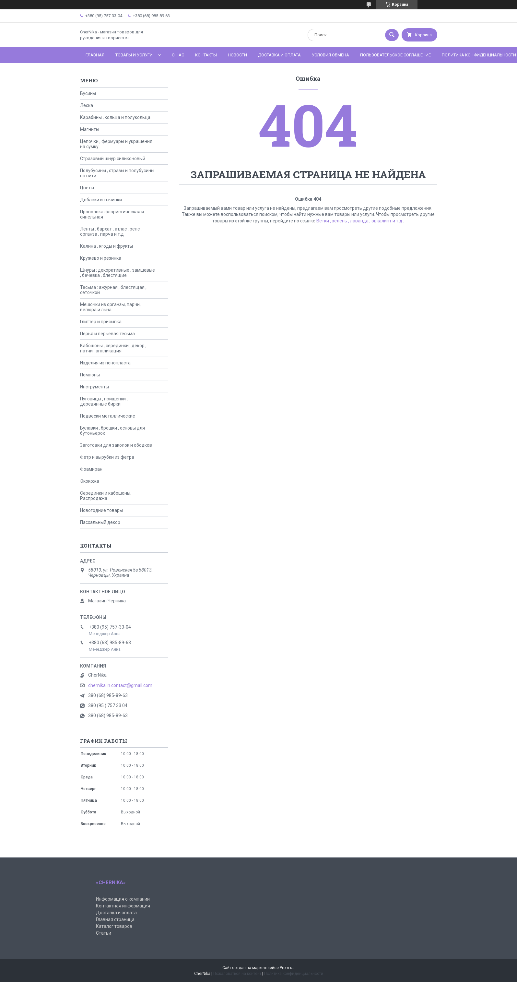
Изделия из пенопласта (105, 362)
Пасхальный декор (100, 522)
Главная (95, 55)
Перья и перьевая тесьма (107, 333)
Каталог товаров (114, 926)
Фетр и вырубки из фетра (107, 457)
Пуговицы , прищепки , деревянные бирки (104, 401)
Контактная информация (123, 905)
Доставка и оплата (279, 55)
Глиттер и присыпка (101, 321)
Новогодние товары (101, 510)
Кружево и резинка (100, 258)
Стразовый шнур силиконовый (112, 158)
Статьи (103, 933)
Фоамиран (91, 469)
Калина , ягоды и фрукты (106, 246)
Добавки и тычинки (101, 199)
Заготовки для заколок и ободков (116, 445)
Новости (237, 55)
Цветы (87, 187)
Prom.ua (287, 967)
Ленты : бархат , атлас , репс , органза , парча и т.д (111, 231)
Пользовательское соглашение (395, 55)
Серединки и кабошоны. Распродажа (105, 496)
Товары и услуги (134, 55)
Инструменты (94, 386)
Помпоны (90, 374)
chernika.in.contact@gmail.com (120, 685)
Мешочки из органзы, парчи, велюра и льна (110, 307)
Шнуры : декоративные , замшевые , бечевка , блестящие (117, 272)
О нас (178, 55)
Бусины (88, 93)
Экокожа (89, 481)
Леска (86, 105)
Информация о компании (123, 899)
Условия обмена (330, 55)
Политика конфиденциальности (293, 973)
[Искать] (392, 35)
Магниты (89, 129)
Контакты (206, 55)
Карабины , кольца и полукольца (115, 117)
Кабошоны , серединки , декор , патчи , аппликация (113, 348)
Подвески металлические (107, 416)
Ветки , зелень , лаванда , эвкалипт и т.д (359, 220)
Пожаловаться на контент (237, 973)
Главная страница (115, 919)
